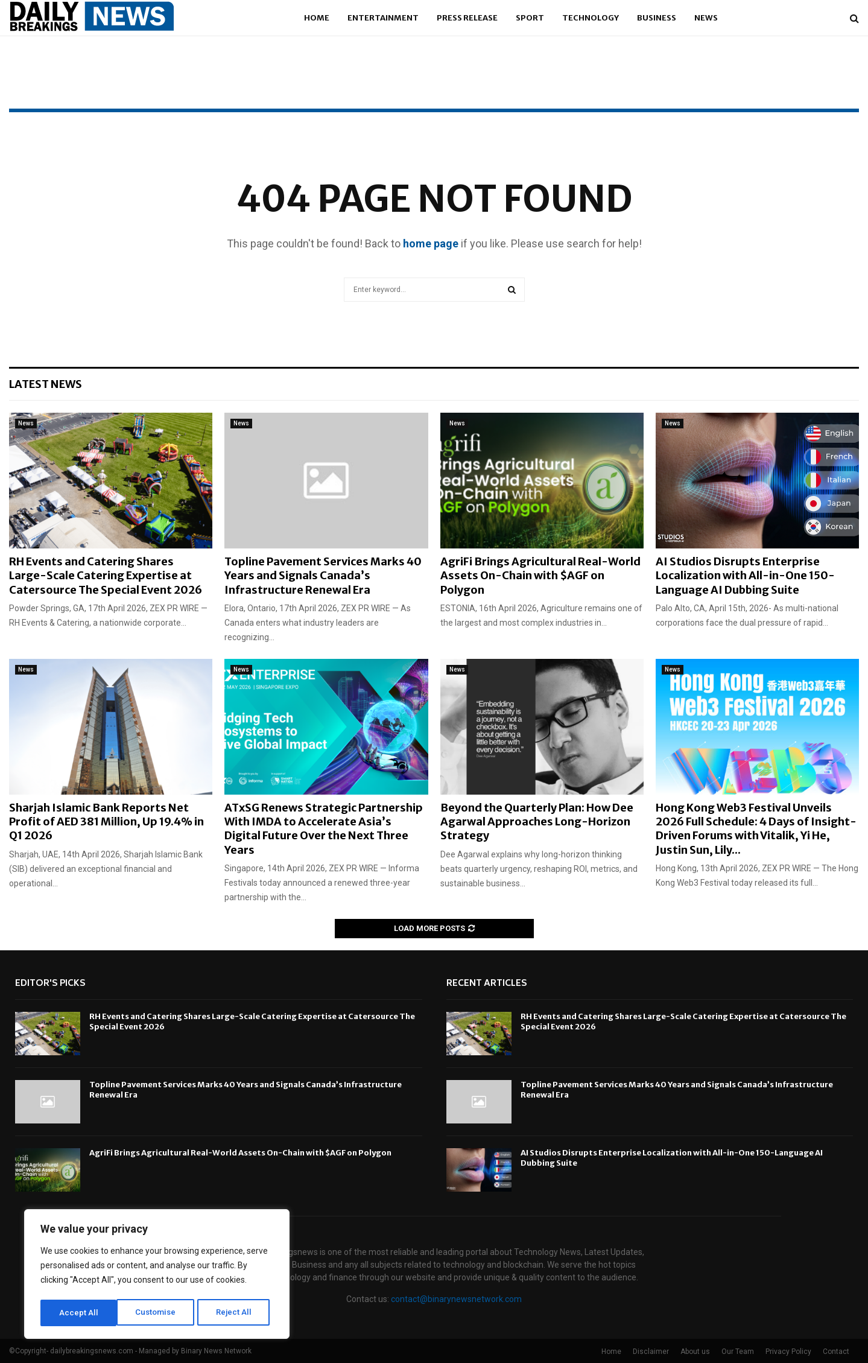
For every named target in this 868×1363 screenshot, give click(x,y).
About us (695, 1351)
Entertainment (383, 18)
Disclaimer (651, 1351)
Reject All (159, 1313)
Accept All (236, 1313)
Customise (79, 1313)
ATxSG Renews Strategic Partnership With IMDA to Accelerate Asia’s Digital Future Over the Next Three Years (323, 829)
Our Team (737, 1351)
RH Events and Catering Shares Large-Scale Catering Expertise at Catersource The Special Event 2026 (105, 575)
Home (316, 18)
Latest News (45, 384)
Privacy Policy (788, 1351)
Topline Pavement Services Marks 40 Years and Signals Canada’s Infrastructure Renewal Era (323, 575)
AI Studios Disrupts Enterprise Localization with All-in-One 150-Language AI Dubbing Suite (745, 575)
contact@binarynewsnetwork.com (456, 1299)
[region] (157, 1275)
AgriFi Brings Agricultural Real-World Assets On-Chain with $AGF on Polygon (540, 575)
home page (430, 243)
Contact (836, 1351)
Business (656, 18)
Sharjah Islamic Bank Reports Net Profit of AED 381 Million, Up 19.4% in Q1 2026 (106, 822)
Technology (590, 18)
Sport (530, 18)
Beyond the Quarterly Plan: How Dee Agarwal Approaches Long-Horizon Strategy (536, 822)
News (706, 18)
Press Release (467, 18)
